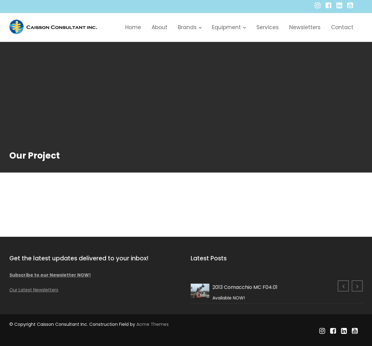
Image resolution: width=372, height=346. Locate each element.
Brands (187, 27)
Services (267, 27)
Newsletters (305, 27)
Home (133, 27)
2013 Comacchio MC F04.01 (245, 287)
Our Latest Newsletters (34, 289)
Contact (342, 27)
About (159, 27)
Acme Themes (152, 324)
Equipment (226, 27)
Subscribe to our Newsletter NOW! (50, 275)
